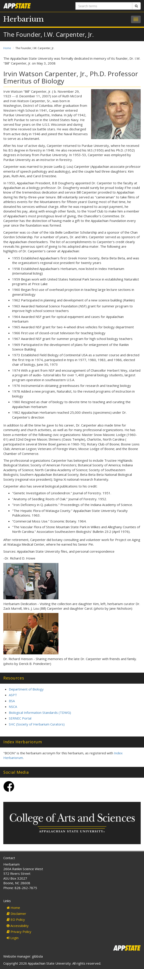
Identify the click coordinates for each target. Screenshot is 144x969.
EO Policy (16, 919)
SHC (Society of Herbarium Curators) (37, 724)
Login (13, 938)
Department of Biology (26, 689)
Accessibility (18, 925)
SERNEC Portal (20, 718)
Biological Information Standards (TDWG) (40, 712)
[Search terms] (104, 6)
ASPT (13, 695)
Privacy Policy (19, 931)
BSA (12, 701)
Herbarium (23, 19)
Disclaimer (16, 913)
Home (7, 48)
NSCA (13, 706)
